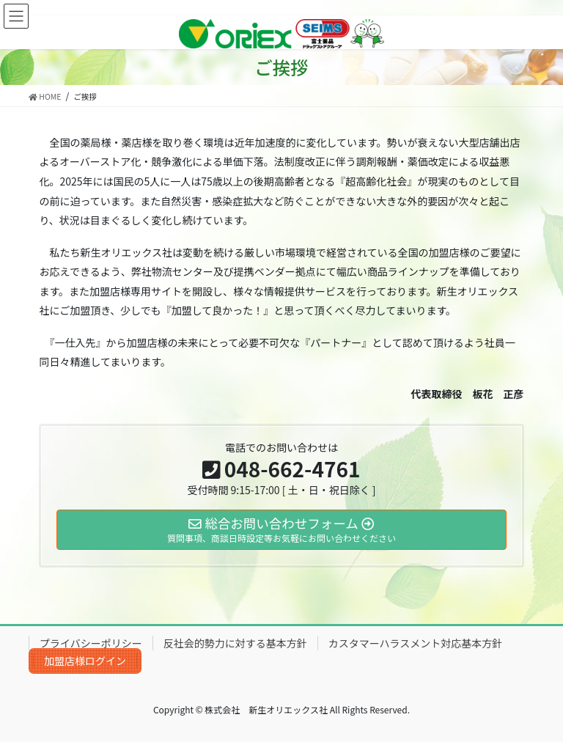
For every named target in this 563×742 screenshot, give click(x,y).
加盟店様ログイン (85, 660)
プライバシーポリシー (91, 643)
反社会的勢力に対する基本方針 (235, 643)
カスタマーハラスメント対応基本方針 (415, 643)
